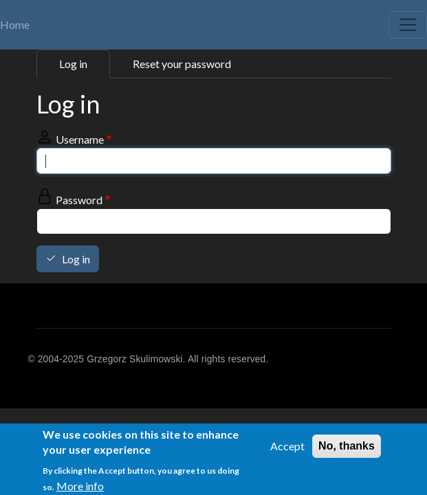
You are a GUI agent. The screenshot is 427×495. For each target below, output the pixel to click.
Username (80, 139)
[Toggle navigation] (407, 24)
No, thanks (346, 449)
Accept (287, 449)
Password (79, 199)
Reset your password (182, 63)
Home (15, 24)
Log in (73, 63)
